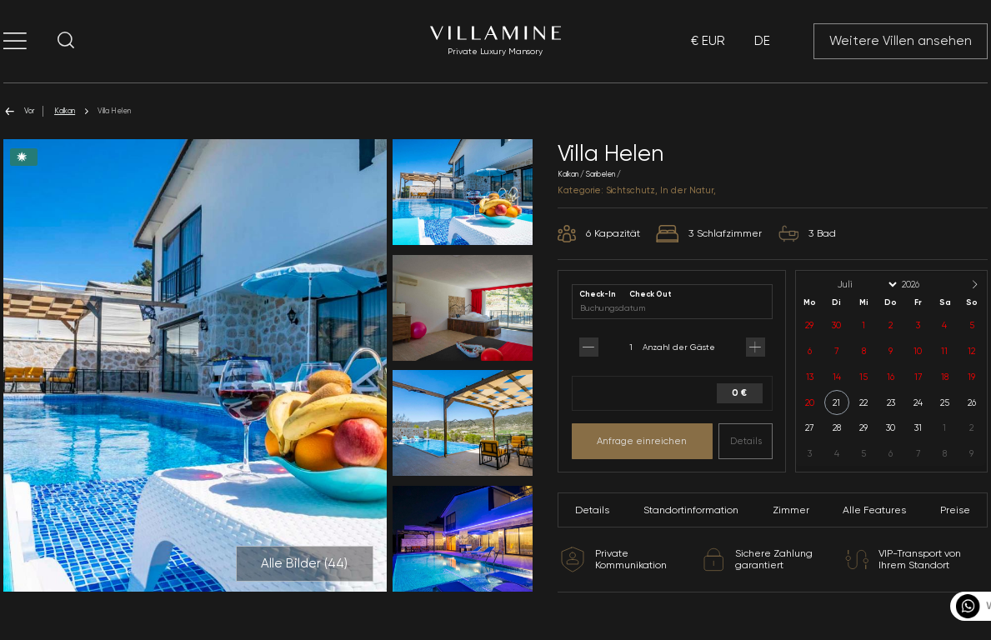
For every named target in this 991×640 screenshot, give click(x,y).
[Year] (924, 284)
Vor (18, 111)
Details (746, 441)
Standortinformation (690, 510)
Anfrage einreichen (642, 441)
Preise (955, 510)
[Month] (866, 284)
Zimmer (791, 510)
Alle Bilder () (304, 563)
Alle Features (874, 510)
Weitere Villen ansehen (900, 40)
